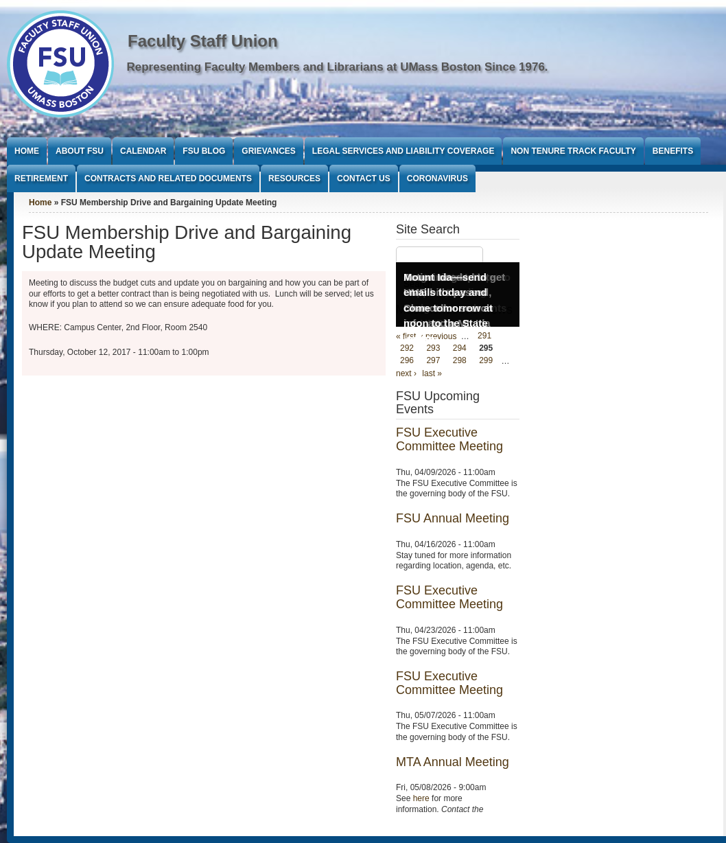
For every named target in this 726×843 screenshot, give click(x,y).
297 (433, 361)
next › (406, 373)
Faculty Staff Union (203, 41)
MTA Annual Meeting (452, 762)
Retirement (41, 178)
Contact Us (363, 178)
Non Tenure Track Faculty (573, 151)
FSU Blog (204, 151)
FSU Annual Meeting (452, 518)
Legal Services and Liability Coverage (403, 151)
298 (460, 361)
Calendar (143, 151)
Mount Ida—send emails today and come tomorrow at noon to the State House (448, 308)
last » (432, 373)
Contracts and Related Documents (168, 178)
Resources (294, 178)
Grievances (268, 151)
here (421, 798)
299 (486, 361)
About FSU (80, 151)
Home (26, 151)
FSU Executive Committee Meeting (449, 439)
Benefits (673, 151)
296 (407, 361)
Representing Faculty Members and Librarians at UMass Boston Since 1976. (337, 66)
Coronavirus (437, 178)
